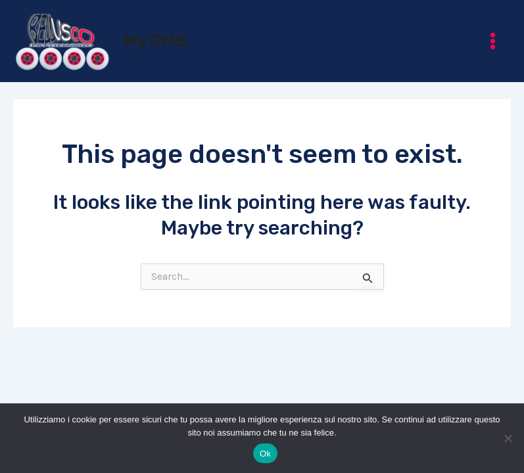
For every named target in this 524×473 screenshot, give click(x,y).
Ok (265, 454)
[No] (507, 438)
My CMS (155, 41)
